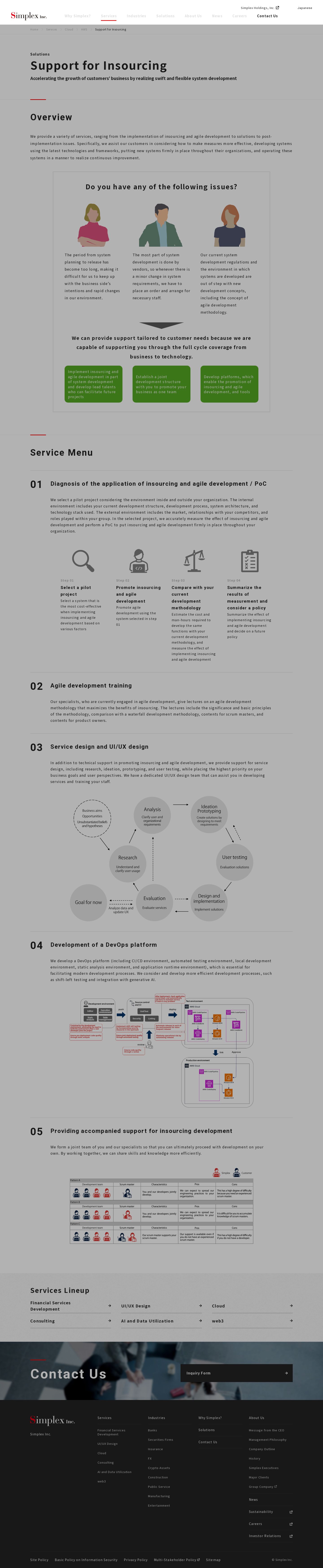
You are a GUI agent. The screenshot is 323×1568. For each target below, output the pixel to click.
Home (34, 29)
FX (150, 1458)
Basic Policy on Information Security (86, 1559)
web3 (102, 1481)
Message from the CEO (266, 1430)
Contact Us (267, 15)
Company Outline (262, 1449)
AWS (84, 29)
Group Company (261, 1486)
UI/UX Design (108, 1443)
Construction (158, 1477)
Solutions (165, 15)
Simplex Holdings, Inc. (258, 8)
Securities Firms (160, 1439)
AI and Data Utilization (115, 1472)
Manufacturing (159, 1496)
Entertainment (159, 1505)
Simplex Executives (264, 1468)
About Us (193, 15)
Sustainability (261, 1511)
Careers (239, 15)
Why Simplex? (78, 15)
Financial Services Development (112, 1432)
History (254, 1458)
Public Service (159, 1486)
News (217, 15)
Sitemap (213, 1559)
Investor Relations (265, 1535)
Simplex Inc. (29, 16)
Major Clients (259, 1477)
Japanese (304, 8)
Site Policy (39, 1559)
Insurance (155, 1449)
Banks (152, 1430)
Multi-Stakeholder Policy (175, 1559)
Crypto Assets (159, 1468)
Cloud (69, 29)
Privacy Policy (136, 1559)
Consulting (106, 1462)
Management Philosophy (267, 1439)
